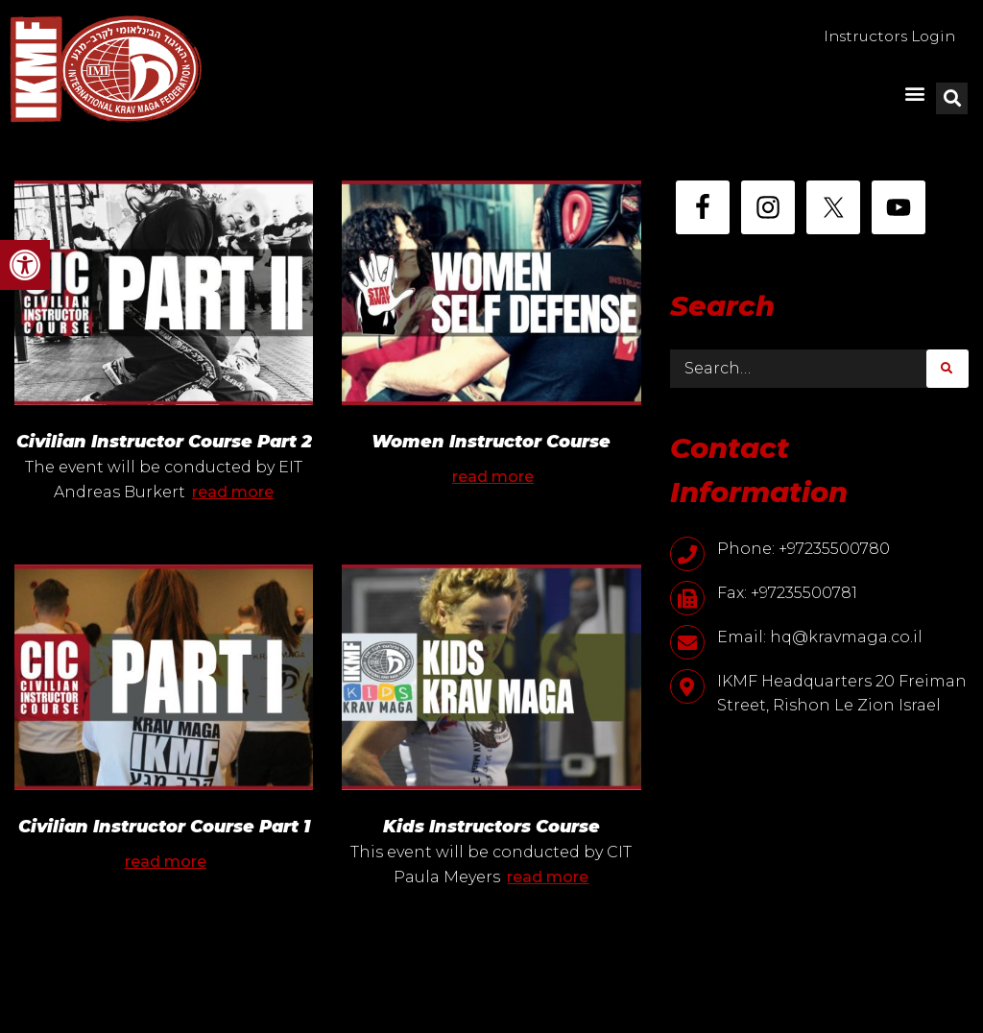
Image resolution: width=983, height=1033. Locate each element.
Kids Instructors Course (491, 852)
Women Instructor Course (491, 441)
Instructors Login (884, 37)
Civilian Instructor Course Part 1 (164, 852)
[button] (25, 265)
